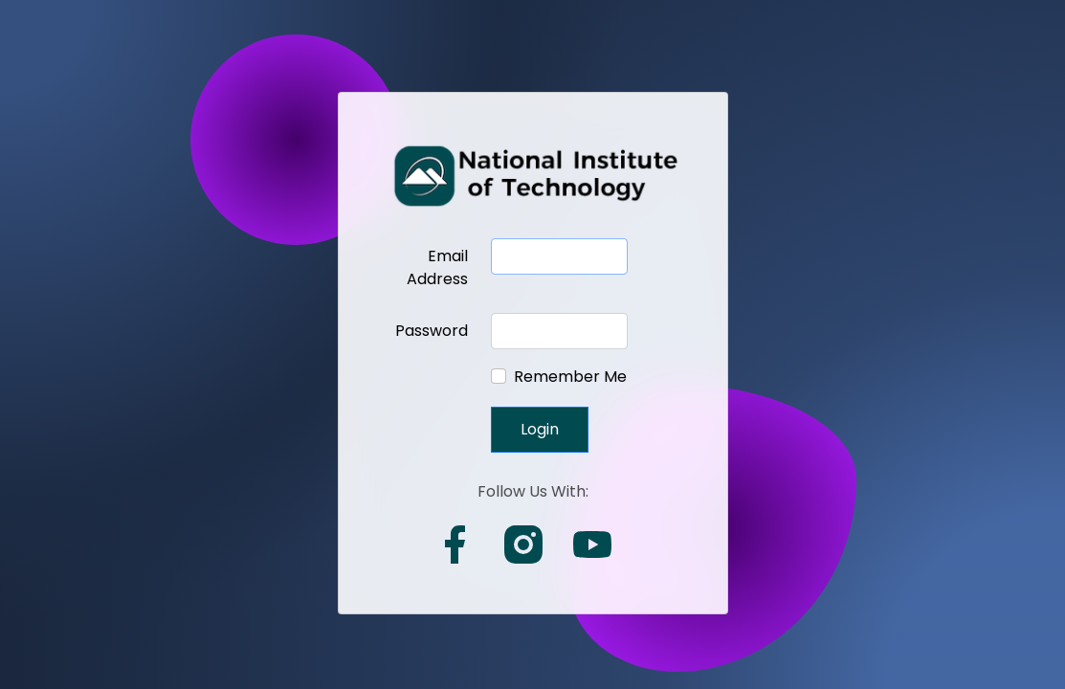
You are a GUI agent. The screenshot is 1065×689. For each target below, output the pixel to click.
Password (431, 331)
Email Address (437, 267)
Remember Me (570, 377)
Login (540, 429)
